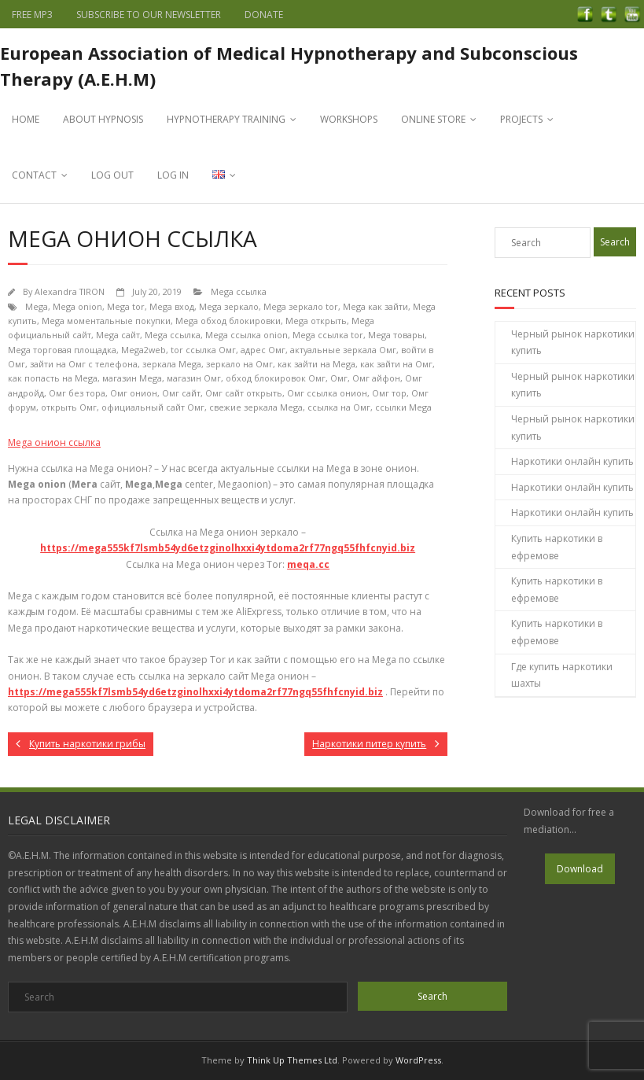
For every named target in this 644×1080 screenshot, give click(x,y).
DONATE (264, 14)
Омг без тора (77, 393)
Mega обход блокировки (228, 320)
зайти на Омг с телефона (84, 364)
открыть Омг (69, 407)
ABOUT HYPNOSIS (103, 119)
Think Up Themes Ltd (292, 1060)
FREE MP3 (32, 14)
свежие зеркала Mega (256, 407)
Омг (339, 378)
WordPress (418, 1060)
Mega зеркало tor (300, 306)
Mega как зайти (375, 306)
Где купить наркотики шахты (562, 675)
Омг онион (133, 393)
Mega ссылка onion (246, 335)
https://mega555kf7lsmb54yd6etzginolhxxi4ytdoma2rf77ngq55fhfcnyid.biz (227, 548)
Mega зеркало (229, 306)
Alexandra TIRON (70, 291)
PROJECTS (521, 119)
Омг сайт (181, 393)
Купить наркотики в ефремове (556, 547)
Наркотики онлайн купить (572, 461)
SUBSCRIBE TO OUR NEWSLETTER (148, 14)
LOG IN (173, 175)
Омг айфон (376, 378)
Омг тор (389, 393)
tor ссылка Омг (203, 350)
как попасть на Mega (53, 378)
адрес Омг (263, 350)
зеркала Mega (171, 364)
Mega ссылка (239, 291)
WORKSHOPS (348, 119)
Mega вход (171, 306)
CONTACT (34, 175)
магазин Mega (132, 378)
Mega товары (396, 335)
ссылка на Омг (338, 407)
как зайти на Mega (316, 364)
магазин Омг (194, 378)
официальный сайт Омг (152, 407)
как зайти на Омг (396, 364)
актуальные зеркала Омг (343, 350)
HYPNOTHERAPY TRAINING (226, 119)
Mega (36, 306)
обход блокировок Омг (276, 378)
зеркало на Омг (239, 364)
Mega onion (77, 306)
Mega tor (126, 306)
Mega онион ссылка (54, 442)
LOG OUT (112, 175)
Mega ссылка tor (328, 335)
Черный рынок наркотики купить (573, 342)
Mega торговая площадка (62, 350)
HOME (25, 119)
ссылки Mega (403, 407)
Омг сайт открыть (243, 393)
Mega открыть (316, 320)
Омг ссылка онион (327, 393)
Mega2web (143, 350)
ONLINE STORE (433, 119)
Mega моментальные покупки (106, 320)
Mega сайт (118, 335)
